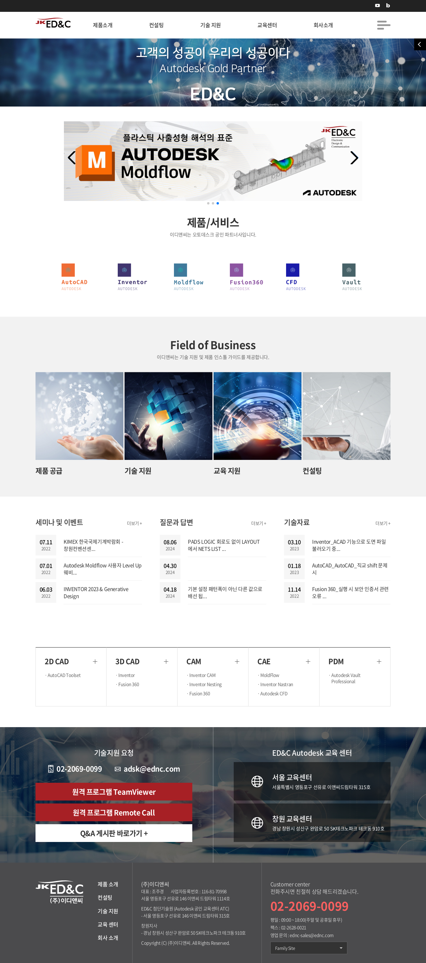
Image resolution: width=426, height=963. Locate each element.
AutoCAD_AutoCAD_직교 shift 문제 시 (349, 569)
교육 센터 (108, 924)
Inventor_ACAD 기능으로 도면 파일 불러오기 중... (349, 545)
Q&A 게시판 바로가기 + (114, 833)
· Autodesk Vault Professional (346, 678)
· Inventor (126, 675)
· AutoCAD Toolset (64, 675)
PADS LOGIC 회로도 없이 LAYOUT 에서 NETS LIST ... (223, 545)
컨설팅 (156, 25)
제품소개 (102, 25)
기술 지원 (210, 25)
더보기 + (134, 523)
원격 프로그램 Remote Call (114, 812)
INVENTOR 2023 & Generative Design (96, 592)
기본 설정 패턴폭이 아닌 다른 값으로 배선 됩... (225, 592)
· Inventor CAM (202, 675)
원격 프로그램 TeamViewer (114, 791)
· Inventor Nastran (276, 684)
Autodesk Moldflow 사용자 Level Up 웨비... (103, 569)
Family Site (309, 948)
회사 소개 (108, 937)
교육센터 (267, 25)
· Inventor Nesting (205, 684)
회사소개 (323, 25)
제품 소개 (108, 884)
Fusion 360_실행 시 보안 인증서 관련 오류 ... (350, 592)
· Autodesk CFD (273, 693)
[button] (354, 157)
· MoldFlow (269, 675)
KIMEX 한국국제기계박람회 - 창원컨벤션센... (93, 545)
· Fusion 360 (128, 684)
